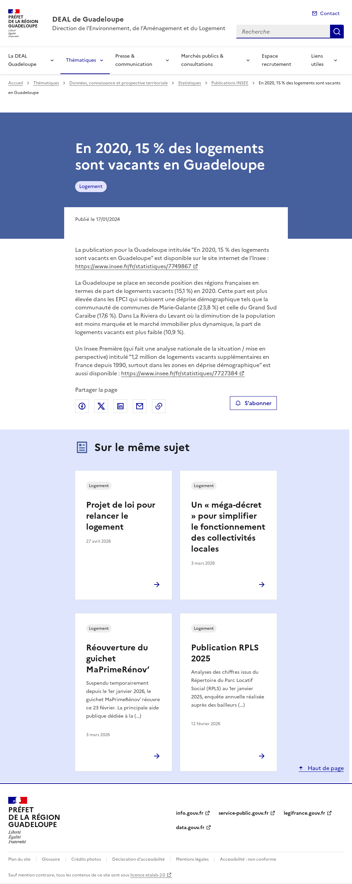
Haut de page (325, 768)
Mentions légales (192, 859)
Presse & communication (133, 60)
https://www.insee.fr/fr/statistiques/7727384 (179, 373)
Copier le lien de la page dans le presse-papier (159, 406)
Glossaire (51, 859)
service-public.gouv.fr (244, 813)
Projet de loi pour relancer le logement (120, 516)
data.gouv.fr (190, 827)
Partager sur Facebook (82, 406)
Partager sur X (101, 406)
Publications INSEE (229, 83)
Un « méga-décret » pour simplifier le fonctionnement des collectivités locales (228, 527)
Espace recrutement (276, 60)
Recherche (337, 31)
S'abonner (253, 403)
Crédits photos (86, 859)
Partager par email (139, 406)
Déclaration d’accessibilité (138, 859)
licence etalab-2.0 (147, 875)
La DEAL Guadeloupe (22, 60)
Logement (91, 186)
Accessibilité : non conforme (248, 859)
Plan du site (19, 859)
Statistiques (189, 83)
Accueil (15, 83)
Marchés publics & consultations (202, 60)
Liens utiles (317, 60)
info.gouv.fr (189, 813)
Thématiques (81, 60)
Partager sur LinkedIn (120, 406)
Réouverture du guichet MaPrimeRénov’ (117, 658)
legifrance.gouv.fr (304, 813)
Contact (330, 13)
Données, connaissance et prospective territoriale (118, 83)
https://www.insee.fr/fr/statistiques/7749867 (133, 266)
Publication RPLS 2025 (225, 653)
